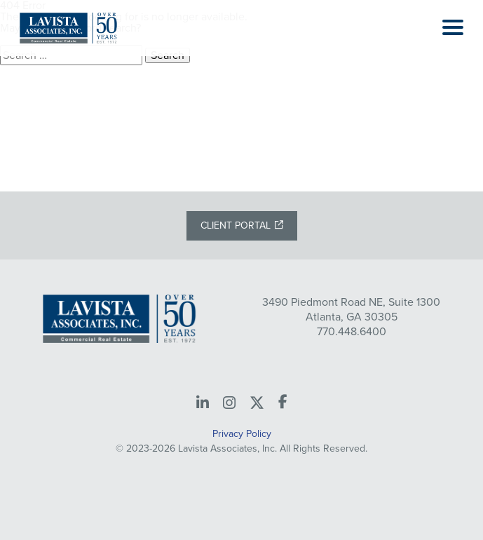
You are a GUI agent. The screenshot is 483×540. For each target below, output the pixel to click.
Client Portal (235, 225)
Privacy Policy (241, 433)
